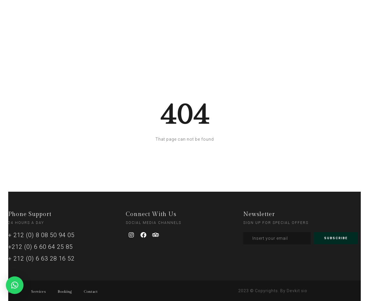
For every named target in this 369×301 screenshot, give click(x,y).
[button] (15, 285)
